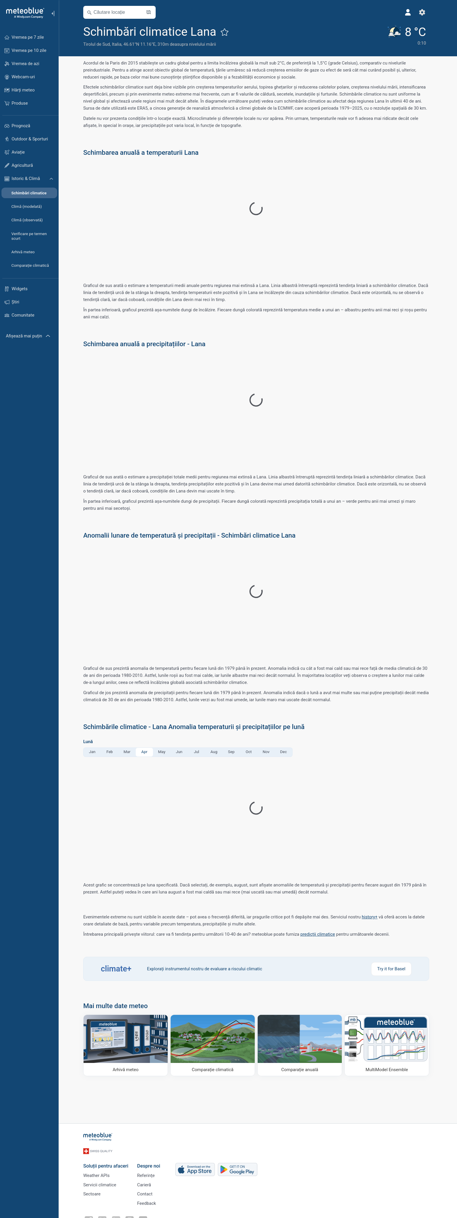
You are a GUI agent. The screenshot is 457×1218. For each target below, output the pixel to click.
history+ (371, 917)
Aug (215, 752)
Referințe (147, 1173)
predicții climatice (319, 934)
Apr (146, 752)
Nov (267, 752)
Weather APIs (98, 1173)
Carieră (146, 1183)
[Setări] (424, 12)
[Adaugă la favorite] (226, 32)
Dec (285, 752)
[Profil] (410, 12)
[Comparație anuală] (301, 1045)
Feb (111, 752)
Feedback (148, 1202)
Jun (181, 752)
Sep (233, 752)
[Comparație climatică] (214, 1045)
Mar (128, 752)
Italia (118, 44)
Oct (250, 752)
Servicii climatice (101, 1183)
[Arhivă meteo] (127, 1045)
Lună (90, 742)
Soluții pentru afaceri (107, 1163)
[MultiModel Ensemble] (388, 1045)
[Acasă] (23, 13)
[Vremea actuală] (407, 35)
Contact (146, 1192)
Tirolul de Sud (98, 44)
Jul (198, 752)
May (163, 752)
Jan (94, 752)
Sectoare (93, 1192)
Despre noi (150, 1163)
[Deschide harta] (150, 12)
